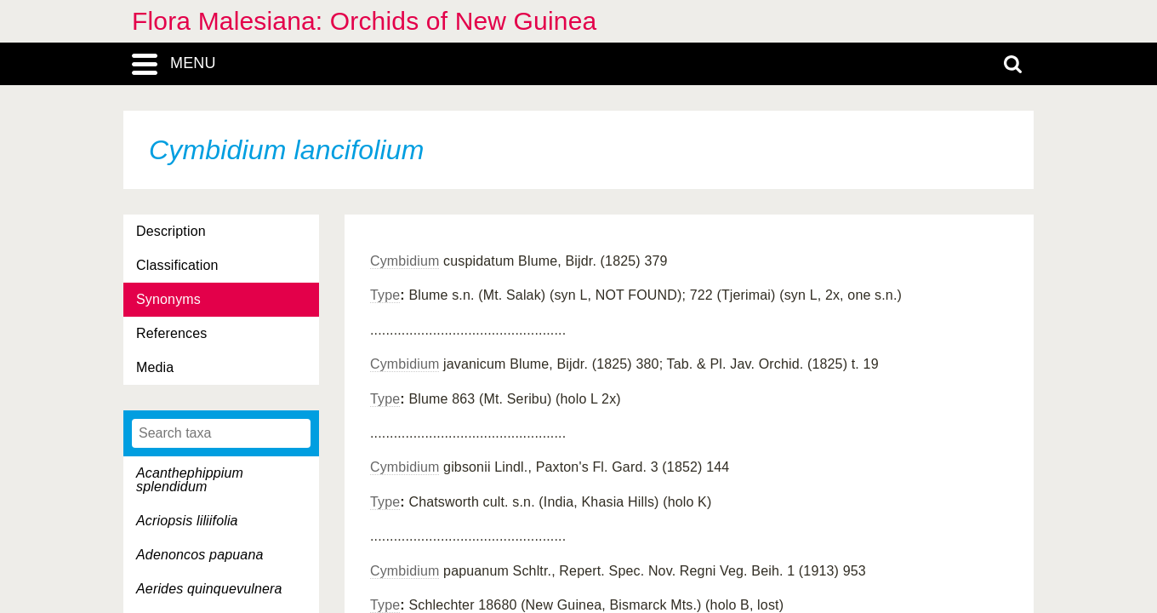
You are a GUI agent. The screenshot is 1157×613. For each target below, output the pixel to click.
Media (155, 367)
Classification (177, 265)
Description (171, 231)
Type (385, 295)
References (171, 333)
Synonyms (168, 299)
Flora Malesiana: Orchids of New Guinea (364, 21)
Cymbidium (404, 261)
